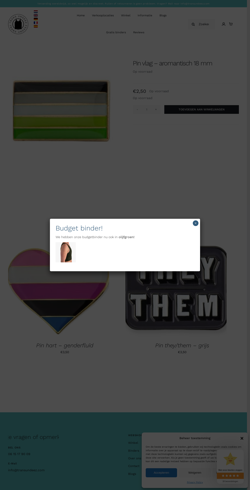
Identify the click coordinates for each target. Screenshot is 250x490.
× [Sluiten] (195, 223)
